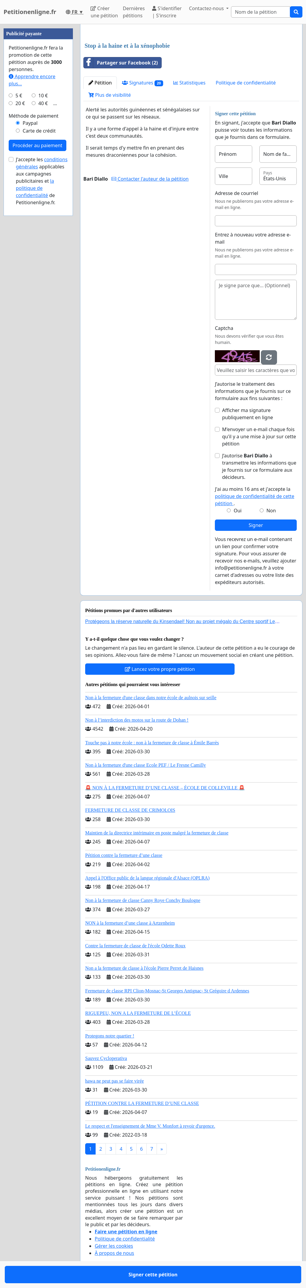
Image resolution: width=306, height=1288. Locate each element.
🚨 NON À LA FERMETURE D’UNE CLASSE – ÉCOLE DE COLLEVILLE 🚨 (165, 787)
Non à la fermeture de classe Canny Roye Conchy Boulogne (142, 900)
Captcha (224, 328)
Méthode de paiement (34, 116)
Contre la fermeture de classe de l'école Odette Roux (135, 945)
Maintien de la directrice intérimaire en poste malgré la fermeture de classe (156, 832)
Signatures (142, 82)
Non (271, 510)
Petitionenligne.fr (30, 12)
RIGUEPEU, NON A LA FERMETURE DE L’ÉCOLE (138, 1013)
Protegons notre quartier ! (109, 1035)
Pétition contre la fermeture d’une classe (123, 855)
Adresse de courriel (236, 193)
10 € (43, 95)
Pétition (100, 82)
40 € (43, 103)
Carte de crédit (39, 130)
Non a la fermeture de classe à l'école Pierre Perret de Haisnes (144, 968)
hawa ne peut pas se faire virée (114, 1080)
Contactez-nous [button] (207, 8)
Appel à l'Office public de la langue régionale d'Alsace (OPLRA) (147, 877)
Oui (238, 510)
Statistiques (189, 82)
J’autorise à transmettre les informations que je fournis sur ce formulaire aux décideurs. (259, 466)
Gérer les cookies (114, 1246)
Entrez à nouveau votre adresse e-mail (253, 238)
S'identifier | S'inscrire (167, 12)
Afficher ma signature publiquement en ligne (247, 414)
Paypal (30, 123)
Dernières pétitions (134, 12)
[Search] (260, 12)
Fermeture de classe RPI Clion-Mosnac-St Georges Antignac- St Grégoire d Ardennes (167, 990)
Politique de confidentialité (246, 82)
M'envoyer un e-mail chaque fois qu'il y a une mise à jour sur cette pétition (259, 436)
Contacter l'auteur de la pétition (150, 179)
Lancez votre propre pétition (160, 669)
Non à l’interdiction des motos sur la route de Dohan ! (137, 720)
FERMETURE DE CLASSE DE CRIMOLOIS (130, 810)
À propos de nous (114, 1253)
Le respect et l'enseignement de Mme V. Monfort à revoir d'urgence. (150, 1126)
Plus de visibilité (109, 95)
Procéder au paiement (37, 145)
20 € (20, 103)
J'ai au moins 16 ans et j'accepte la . (254, 496)
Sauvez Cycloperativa (106, 1058)
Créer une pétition (104, 12)
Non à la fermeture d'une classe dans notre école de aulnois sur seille (150, 697)
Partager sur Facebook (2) (121, 62)
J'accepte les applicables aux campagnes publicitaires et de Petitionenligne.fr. (42, 181)
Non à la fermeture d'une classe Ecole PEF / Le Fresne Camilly (145, 765)
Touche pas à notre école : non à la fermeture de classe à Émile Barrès (152, 742)
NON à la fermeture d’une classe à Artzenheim (130, 923)
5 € (19, 95)
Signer (256, 525)
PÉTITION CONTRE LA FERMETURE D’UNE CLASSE (142, 1103)
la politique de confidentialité (35, 188)
